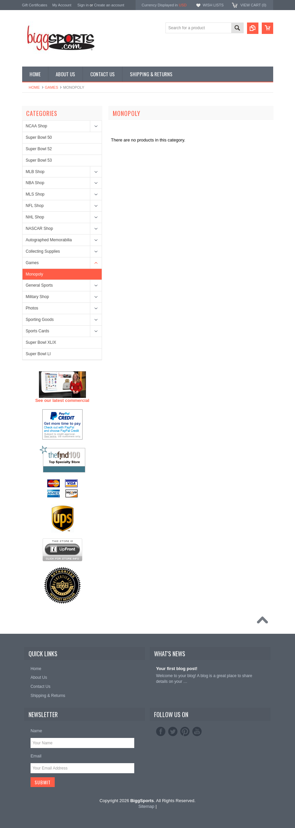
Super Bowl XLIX (41, 342)
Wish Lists (213, 5)
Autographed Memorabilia (49, 240)
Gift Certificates (34, 5)
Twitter (173, 731)
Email (36, 755)
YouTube (197, 731)
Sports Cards (37, 331)
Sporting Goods (40, 319)
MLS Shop (35, 194)
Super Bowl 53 (39, 160)
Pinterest (185, 731)
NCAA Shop (36, 126)
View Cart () (253, 5)
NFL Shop (35, 205)
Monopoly (34, 274)
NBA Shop (35, 182)
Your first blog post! (176, 668)
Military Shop (37, 296)
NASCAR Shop (39, 228)
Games (51, 87)
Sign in (83, 5)
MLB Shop (35, 171)
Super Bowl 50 (39, 137)
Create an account (109, 5)
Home (34, 87)
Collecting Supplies (43, 251)
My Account (61, 5)
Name (36, 730)
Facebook (160, 731)
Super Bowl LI (38, 353)
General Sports (39, 285)
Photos (32, 308)
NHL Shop (35, 217)
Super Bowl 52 (39, 149)
